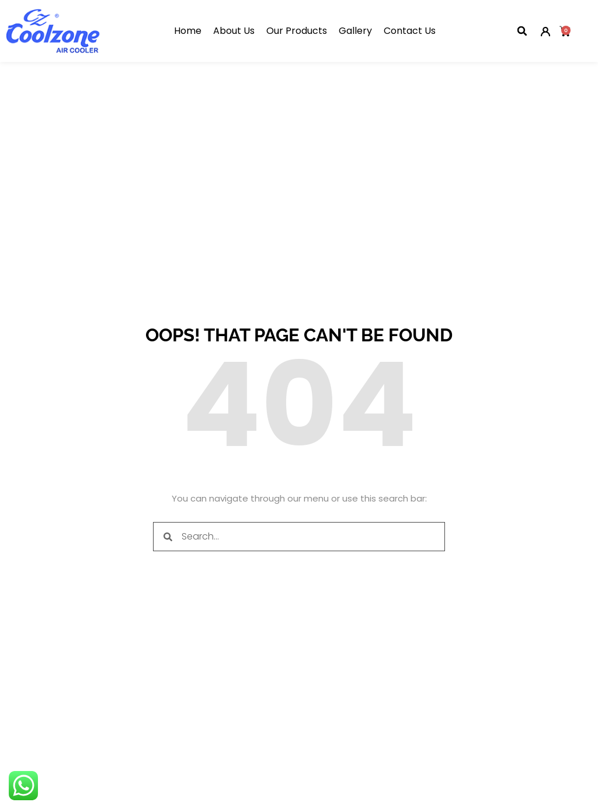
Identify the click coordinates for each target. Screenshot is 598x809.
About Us (234, 30)
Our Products (296, 30)
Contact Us (410, 30)
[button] (522, 31)
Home (187, 30)
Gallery (355, 30)
